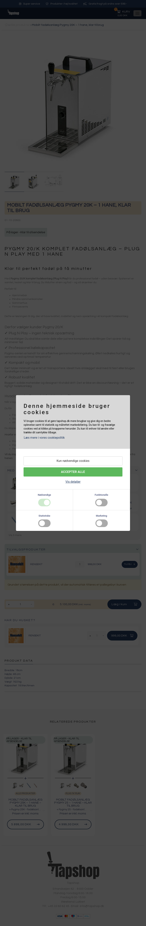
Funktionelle (101, 494)
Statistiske (44, 515)
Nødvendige (44, 494)
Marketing (101, 515)
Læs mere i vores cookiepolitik (44, 437)
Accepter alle (73, 472)
